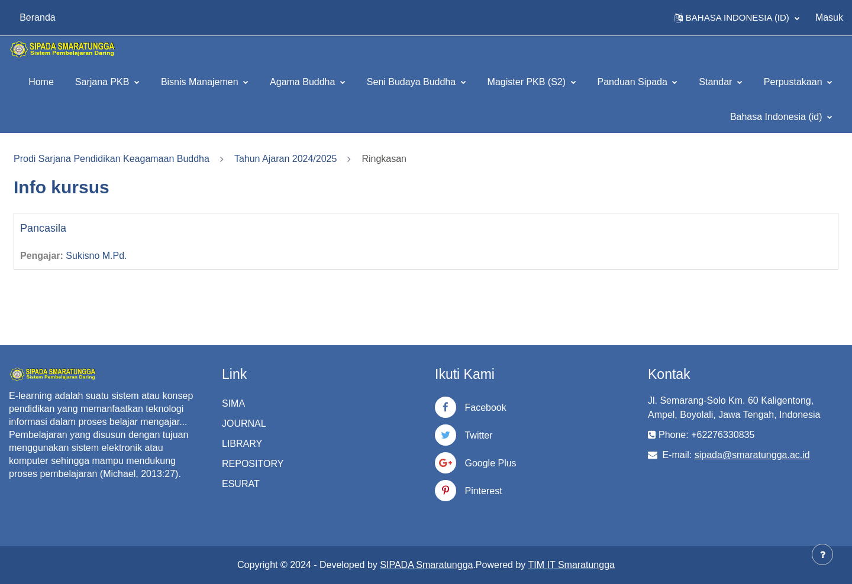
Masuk (829, 17)
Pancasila (43, 228)
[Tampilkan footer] (822, 554)
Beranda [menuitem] (38, 17)
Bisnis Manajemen (201, 82)
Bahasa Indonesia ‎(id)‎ (777, 117)
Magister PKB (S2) (528, 82)
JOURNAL (244, 423)
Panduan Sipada (634, 82)
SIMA (233, 403)
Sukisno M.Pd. (96, 256)
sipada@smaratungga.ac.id (752, 455)
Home (41, 82)
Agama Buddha (304, 82)
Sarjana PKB (103, 82)
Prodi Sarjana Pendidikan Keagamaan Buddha (111, 159)
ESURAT (241, 484)
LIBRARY (242, 444)
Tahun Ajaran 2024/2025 (285, 159)
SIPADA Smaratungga (426, 565)
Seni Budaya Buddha (413, 82)
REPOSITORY (252, 464)
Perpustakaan (794, 82)
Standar (716, 82)
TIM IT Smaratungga (571, 565)
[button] (737, 17)
